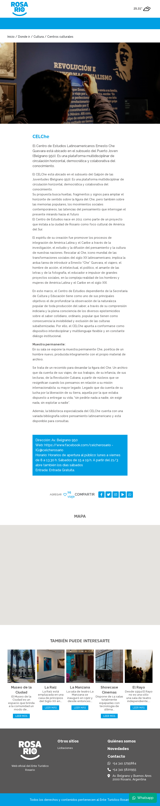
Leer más (21, 716)
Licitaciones (65, 748)
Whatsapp (142, 798)
